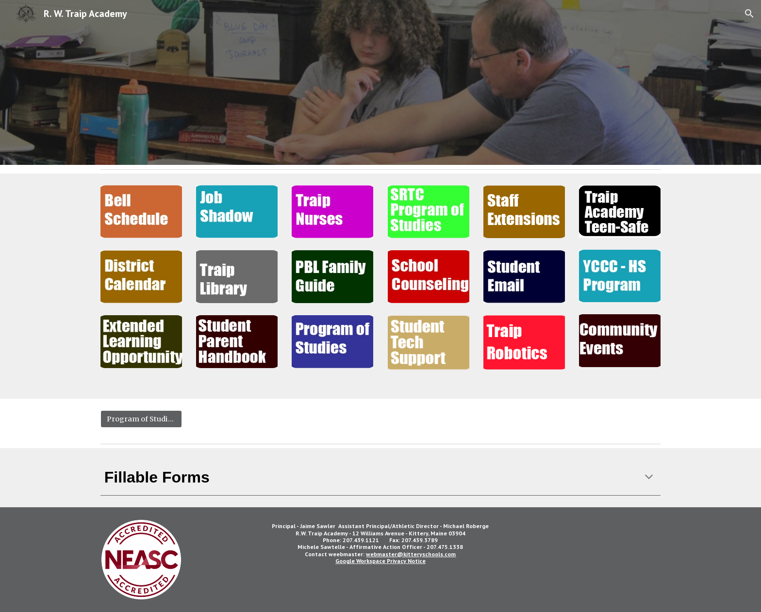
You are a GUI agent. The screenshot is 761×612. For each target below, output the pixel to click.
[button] (749, 13)
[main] (380, 477)
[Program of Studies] (141, 419)
